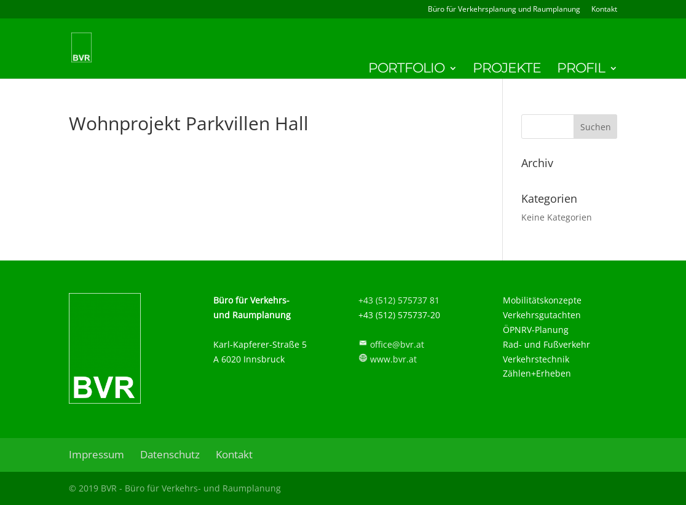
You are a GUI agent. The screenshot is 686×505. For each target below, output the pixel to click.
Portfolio (406, 70)
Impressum (96, 454)
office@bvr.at (397, 344)
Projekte (507, 70)
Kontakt (604, 10)
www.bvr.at (393, 359)
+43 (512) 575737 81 (399, 300)
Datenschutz (170, 454)
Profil (581, 70)
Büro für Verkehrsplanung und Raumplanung (504, 10)
